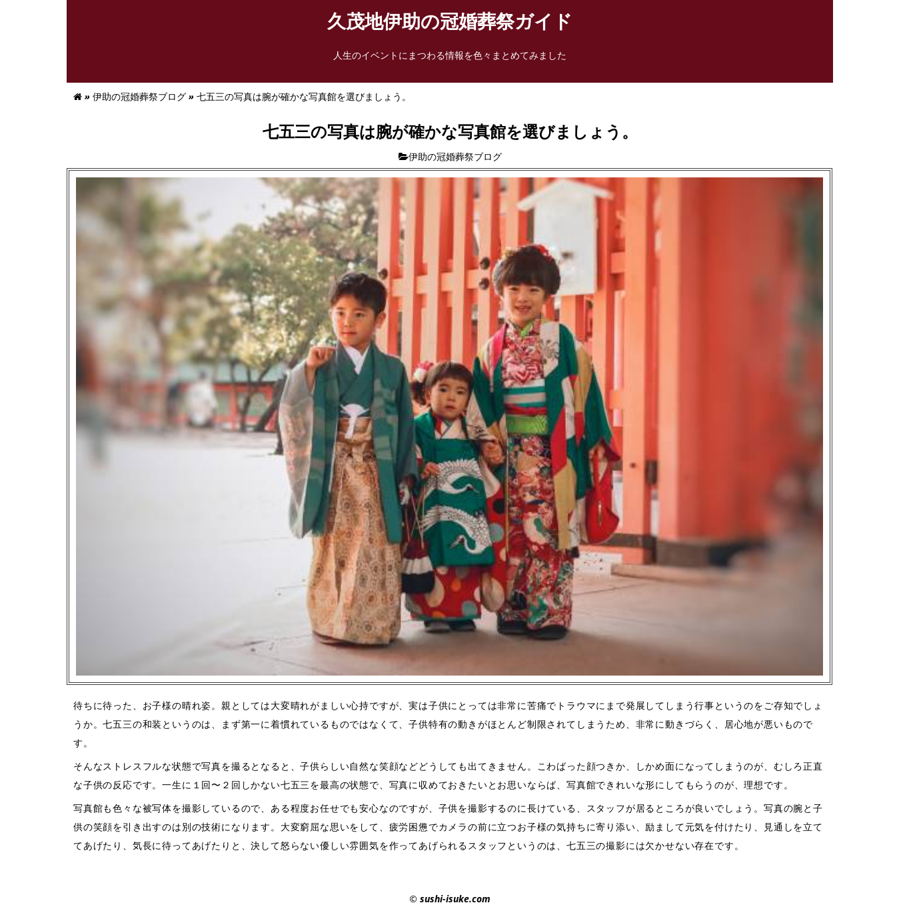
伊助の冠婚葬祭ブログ (139, 96)
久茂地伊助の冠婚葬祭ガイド (459, 20)
